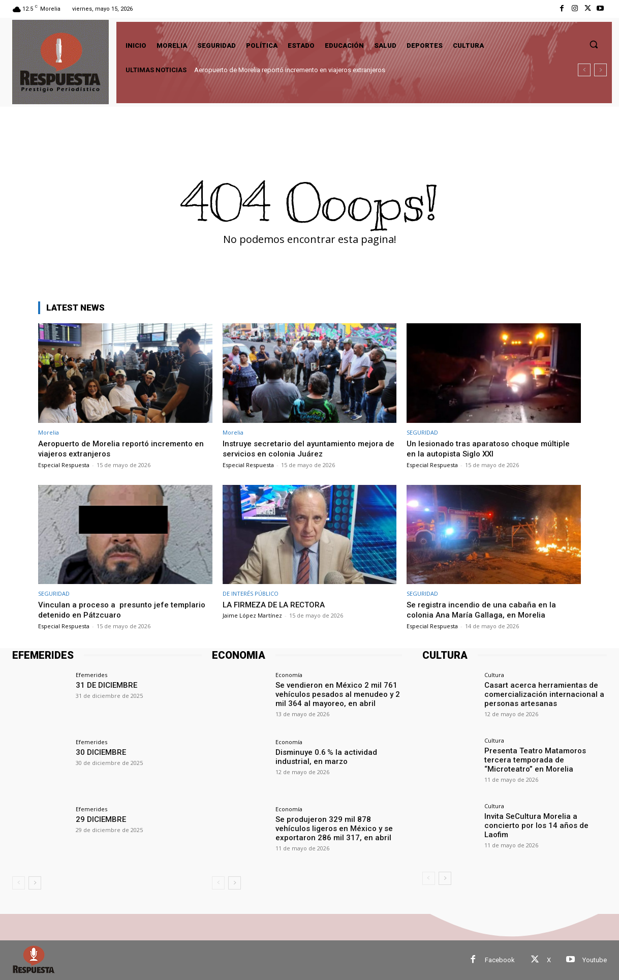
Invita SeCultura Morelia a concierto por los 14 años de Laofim (543, 820)
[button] (593, 44)
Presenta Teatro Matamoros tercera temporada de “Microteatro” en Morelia (544, 759)
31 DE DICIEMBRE (104, 685)
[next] (600, 70)
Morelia (48, 432)
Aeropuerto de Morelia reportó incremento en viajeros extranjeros (289, 70)
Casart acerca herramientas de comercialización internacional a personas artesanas (539, 693)
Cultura (494, 675)
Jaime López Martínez (252, 615)
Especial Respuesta (63, 465)
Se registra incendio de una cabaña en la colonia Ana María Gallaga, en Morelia (485, 609)
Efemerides (91, 675)
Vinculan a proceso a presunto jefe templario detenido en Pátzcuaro (106, 609)
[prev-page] (18, 883)
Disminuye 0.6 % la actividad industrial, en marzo (322, 756)
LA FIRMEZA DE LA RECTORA (280, 604)
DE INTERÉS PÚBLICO (250, 593)
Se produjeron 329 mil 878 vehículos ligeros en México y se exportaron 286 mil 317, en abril (336, 827)
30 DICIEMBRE (99, 752)
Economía (288, 675)
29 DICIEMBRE (99, 819)
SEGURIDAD (422, 432)
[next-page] (34, 883)
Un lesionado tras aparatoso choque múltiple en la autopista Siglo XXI (493, 448)
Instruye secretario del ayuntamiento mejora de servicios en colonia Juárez (308, 448)
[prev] (584, 70)
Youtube (594, 960)
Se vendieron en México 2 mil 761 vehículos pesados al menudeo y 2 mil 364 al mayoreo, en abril (333, 693)
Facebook (500, 960)
